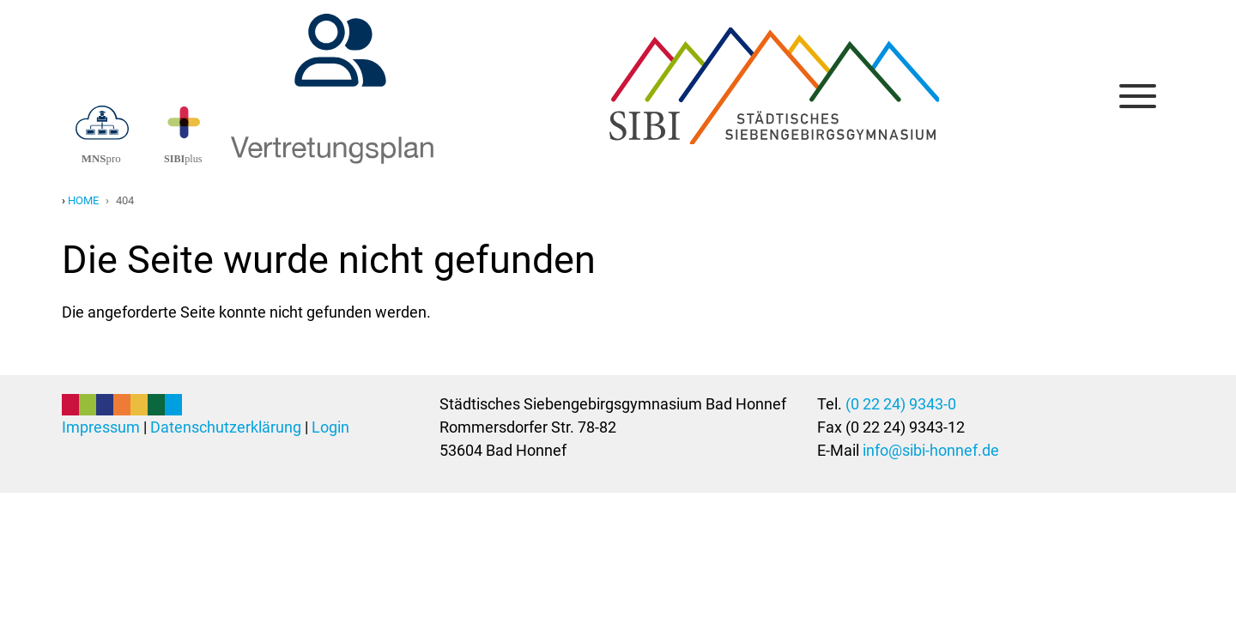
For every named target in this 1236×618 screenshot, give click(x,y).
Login (330, 427)
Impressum (101, 427)
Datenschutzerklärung (225, 427)
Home (83, 200)
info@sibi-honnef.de (931, 450)
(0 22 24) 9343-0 (900, 404)
